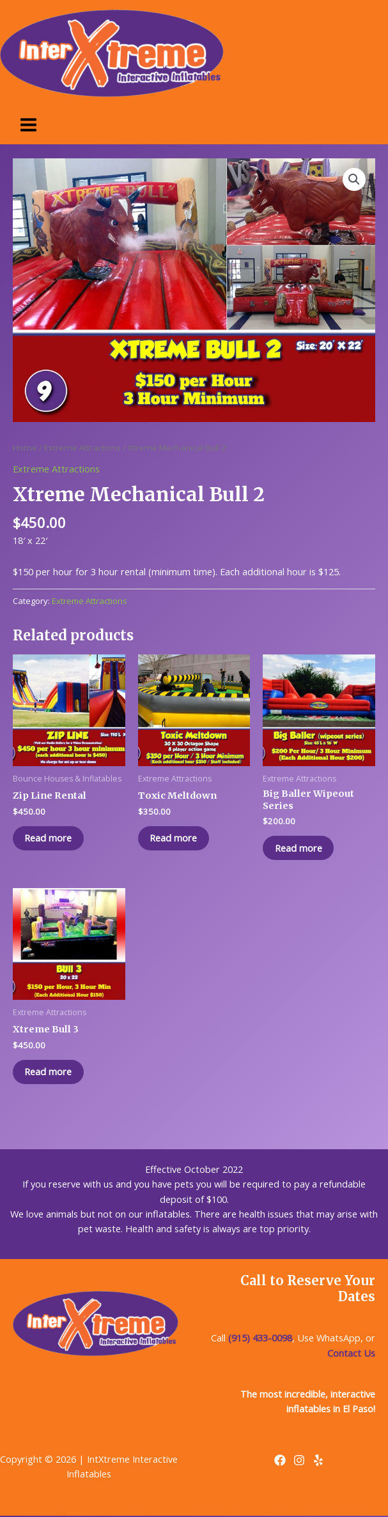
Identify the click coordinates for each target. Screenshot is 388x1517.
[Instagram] (299, 1461)
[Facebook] (280, 1461)
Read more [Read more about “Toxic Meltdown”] (174, 838)
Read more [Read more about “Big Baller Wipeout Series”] (299, 848)
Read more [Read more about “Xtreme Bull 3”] (49, 1072)
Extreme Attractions (82, 447)
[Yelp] (318, 1461)
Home (25, 447)
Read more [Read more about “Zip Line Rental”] (49, 838)
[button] (354, 179)
